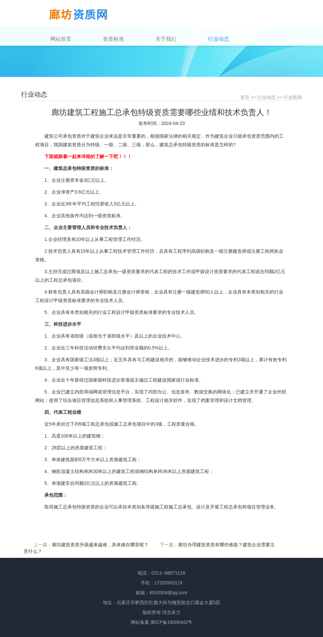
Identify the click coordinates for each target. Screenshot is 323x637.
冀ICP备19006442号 (171, 622)
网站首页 (60, 39)
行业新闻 (293, 97)
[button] (127, 39)
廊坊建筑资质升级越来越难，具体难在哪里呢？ (100, 544)
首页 (244, 97)
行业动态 (266, 97)
